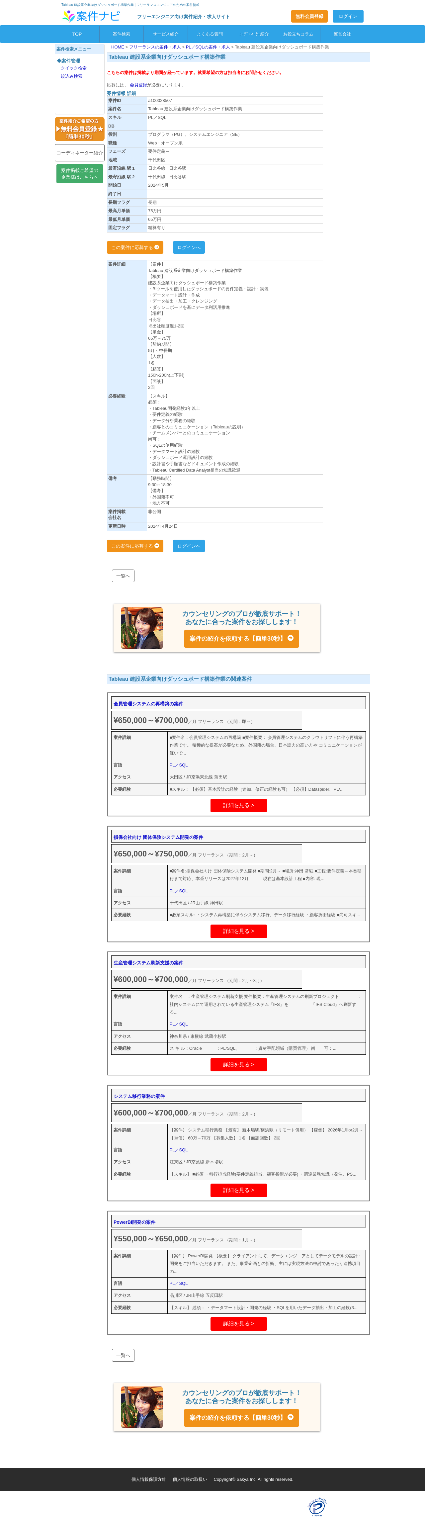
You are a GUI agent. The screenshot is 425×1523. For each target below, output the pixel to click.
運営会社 (342, 34)
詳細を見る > (238, 805)
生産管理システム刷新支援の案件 (148, 962)
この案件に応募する (135, 247)
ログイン (348, 16)
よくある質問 (210, 34)
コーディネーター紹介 (79, 152)
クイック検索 (74, 67)
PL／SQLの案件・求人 (208, 47)
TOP (77, 34)
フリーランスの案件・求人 (155, 47)
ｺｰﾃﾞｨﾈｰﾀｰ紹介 (254, 34)
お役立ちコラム (298, 34)
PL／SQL (179, 764)
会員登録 (137, 84)
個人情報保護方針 (148, 1479)
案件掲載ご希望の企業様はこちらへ (79, 174)
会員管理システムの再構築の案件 (148, 703)
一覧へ (123, 576)
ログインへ (189, 247)
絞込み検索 (71, 76)
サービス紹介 (166, 34)
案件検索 (121, 34)
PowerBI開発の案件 (134, 1222)
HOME (118, 47)
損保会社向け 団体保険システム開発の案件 (158, 837)
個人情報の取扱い (190, 1479)
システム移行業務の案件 (139, 1096)
